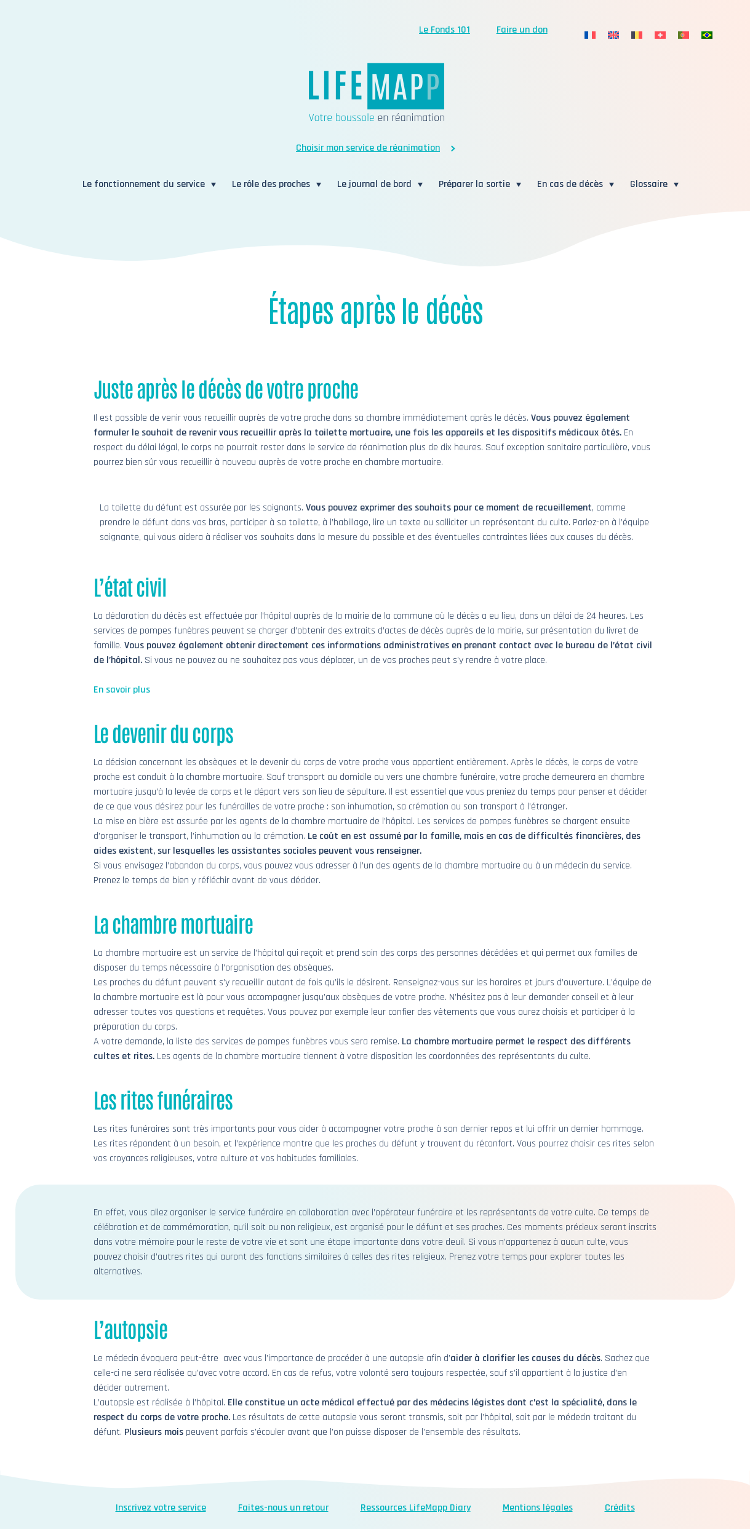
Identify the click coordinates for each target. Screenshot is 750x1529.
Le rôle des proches (271, 184)
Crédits (620, 1507)
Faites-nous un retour (283, 1507)
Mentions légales (538, 1507)
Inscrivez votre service (161, 1507)
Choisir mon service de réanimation (368, 147)
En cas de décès (570, 184)
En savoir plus (122, 689)
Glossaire (649, 184)
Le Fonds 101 (444, 29)
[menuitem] (590, 35)
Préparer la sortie (474, 184)
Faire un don (522, 29)
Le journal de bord (374, 184)
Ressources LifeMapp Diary (416, 1507)
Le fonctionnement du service (143, 184)
